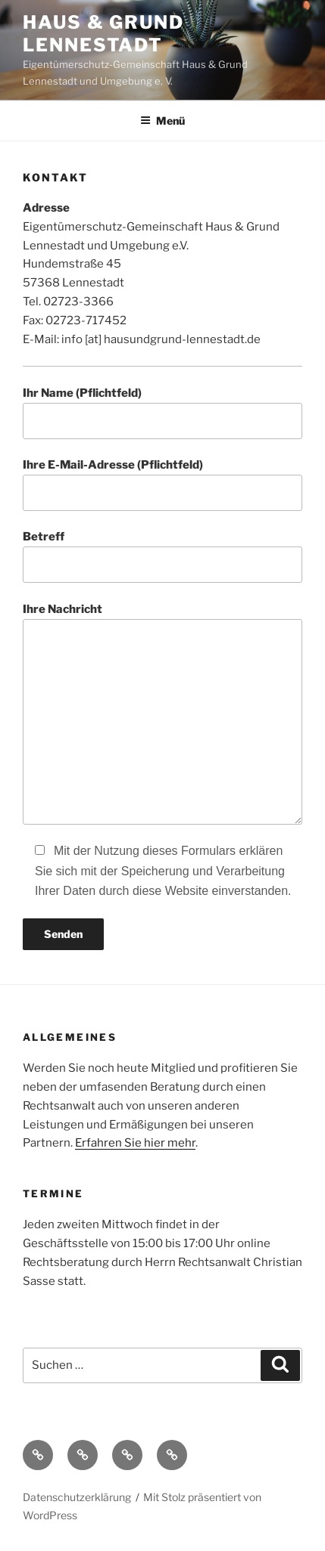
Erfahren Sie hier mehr (135, 1143)
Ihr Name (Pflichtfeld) (162, 412)
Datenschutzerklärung (77, 1497)
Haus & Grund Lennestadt (103, 33)
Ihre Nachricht (162, 713)
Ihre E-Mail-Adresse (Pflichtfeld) (162, 484)
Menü (162, 120)
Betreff (162, 556)
